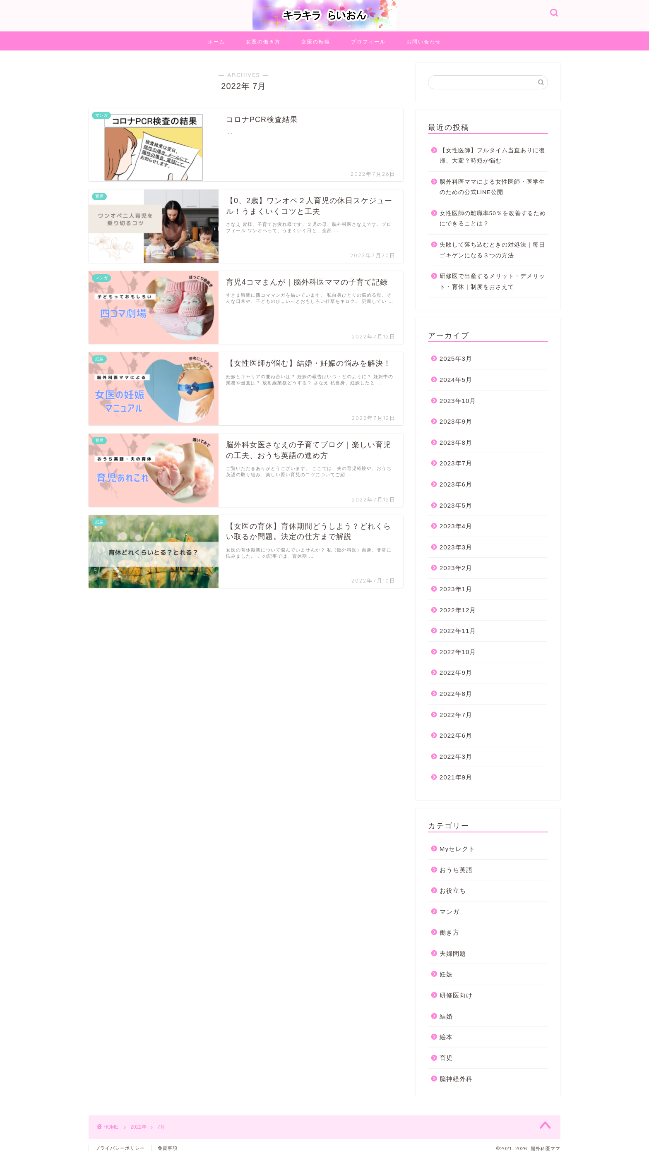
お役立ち (453, 890)
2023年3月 (456, 547)
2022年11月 (458, 630)
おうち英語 (456, 869)
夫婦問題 (453, 953)
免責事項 (168, 1148)
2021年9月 (456, 777)
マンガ (449, 911)
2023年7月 (456, 463)
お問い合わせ (423, 41)
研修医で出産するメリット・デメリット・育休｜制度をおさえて (492, 281)
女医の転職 (315, 41)
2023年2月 (456, 567)
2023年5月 (456, 505)
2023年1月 (456, 588)
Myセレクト (457, 848)
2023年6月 (456, 484)
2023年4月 (456, 526)
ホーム (216, 41)
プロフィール (368, 41)
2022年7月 (456, 714)
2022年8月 (456, 693)
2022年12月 (458, 610)
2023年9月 (456, 421)
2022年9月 (456, 672)
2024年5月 (456, 379)
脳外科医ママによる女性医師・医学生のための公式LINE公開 (492, 187)
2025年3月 (456, 358)
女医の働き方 (263, 41)
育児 (446, 1058)
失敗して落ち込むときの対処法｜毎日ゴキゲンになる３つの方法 (492, 250)
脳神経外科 (456, 1078)
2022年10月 (458, 651)
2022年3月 (456, 756)
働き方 (449, 932)
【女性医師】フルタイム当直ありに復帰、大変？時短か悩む (492, 155)
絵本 (446, 1037)
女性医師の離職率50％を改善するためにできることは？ (493, 218)
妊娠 (446, 974)
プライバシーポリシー (120, 1148)
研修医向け (456, 995)
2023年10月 (458, 400)
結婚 (446, 1016)
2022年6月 (456, 735)
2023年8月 (456, 442)
